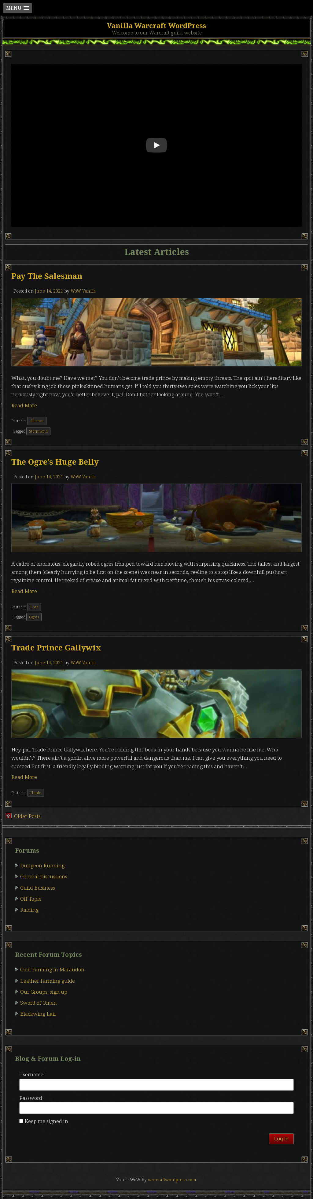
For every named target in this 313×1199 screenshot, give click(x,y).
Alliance (37, 420)
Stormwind (38, 431)
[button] (17, 8)
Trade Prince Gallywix (56, 647)
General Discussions (43, 876)
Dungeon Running (42, 865)
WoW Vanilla (83, 291)
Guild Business (37, 887)
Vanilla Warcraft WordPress (156, 25)
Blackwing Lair (38, 1013)
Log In (281, 1139)
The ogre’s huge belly (55, 461)
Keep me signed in (46, 1121)
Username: (32, 1074)
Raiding (29, 909)
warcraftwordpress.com (172, 1180)
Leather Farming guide (47, 980)
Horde (35, 792)
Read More (24, 405)
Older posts (27, 815)
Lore (34, 607)
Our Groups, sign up (43, 991)
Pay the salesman (46, 276)
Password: (31, 1097)
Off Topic (30, 898)
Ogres (34, 617)
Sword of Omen (38, 1002)
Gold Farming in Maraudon (52, 969)
